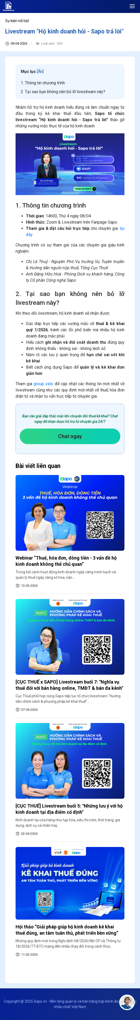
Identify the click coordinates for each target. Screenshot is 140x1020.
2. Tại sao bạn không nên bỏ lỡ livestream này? (63, 91)
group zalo (43, 383)
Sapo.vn (40, 1001)
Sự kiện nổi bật (17, 21)
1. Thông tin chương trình (43, 82)
